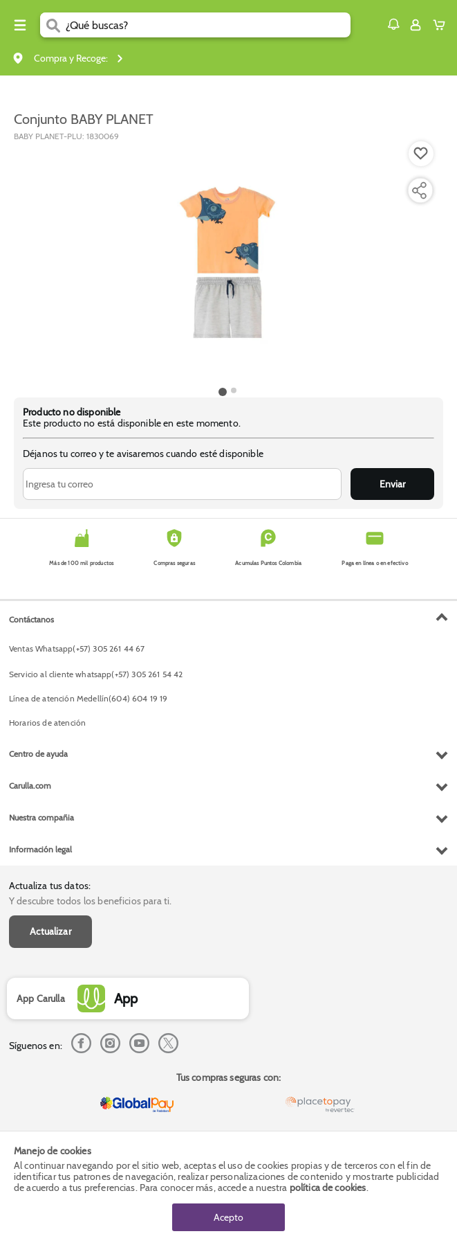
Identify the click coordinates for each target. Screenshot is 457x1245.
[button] (393, 24)
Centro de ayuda (38, 754)
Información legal (40, 849)
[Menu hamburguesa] (20, 25)
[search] (208, 24)
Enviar (392, 484)
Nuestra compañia (41, 817)
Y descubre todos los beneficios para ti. (90, 900)
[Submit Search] (53, 24)
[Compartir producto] (419, 190)
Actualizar (50, 931)
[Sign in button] (415, 25)
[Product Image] (227, 262)
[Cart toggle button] (442, 25)
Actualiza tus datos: (50, 885)
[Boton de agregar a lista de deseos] (421, 153)
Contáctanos (31, 619)
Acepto (228, 1217)
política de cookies (328, 1187)
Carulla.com (30, 785)
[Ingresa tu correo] (182, 484)
